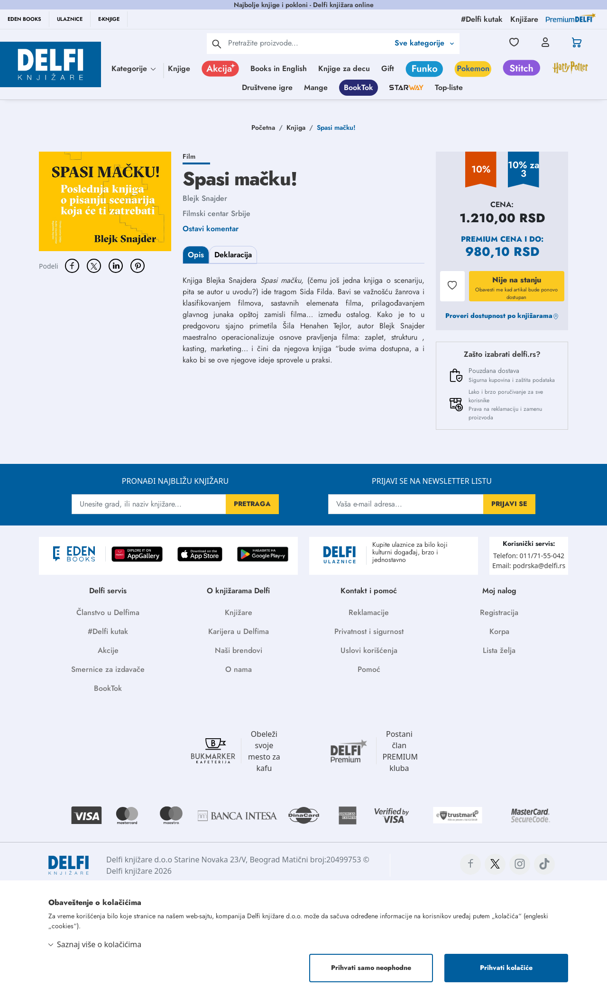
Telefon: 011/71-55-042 (528, 555)
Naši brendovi (238, 650)
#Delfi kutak (108, 631)
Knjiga (295, 127)
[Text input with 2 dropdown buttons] (308, 43)
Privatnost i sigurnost (369, 631)
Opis (196, 254)
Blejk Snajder (205, 198)
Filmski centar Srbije (216, 213)
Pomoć (369, 669)
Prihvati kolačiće (506, 967)
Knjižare (238, 612)
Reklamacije (369, 612)
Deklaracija (233, 254)
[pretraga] (217, 43)
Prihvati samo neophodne (371, 967)
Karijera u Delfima (238, 631)
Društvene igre (267, 87)
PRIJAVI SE (509, 503)
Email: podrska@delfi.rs (528, 565)
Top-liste (449, 87)
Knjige (179, 68)
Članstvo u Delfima (107, 612)
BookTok (358, 87)
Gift (387, 68)
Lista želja (499, 650)
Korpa (499, 631)
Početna (263, 127)
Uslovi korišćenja (368, 650)
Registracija (499, 612)
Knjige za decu (344, 68)
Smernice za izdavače (108, 669)
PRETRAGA (252, 503)
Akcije (108, 650)
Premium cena (491, 239)
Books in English (278, 68)
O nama (238, 669)
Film (189, 156)
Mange (316, 87)
